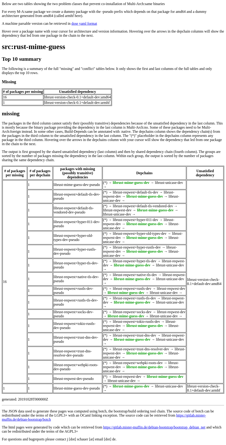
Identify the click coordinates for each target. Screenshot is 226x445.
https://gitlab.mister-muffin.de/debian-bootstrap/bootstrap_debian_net (154, 427)
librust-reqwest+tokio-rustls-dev (136, 321)
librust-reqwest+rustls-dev (132, 288)
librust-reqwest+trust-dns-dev (134, 335)
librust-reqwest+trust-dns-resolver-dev (141, 349)
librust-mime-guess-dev (131, 183)
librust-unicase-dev (169, 183)
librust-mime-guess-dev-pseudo (77, 185)
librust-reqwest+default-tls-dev (135, 192)
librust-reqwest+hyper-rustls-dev (137, 247)
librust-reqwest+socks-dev (132, 312)
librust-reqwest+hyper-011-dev (135, 220)
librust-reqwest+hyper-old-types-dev (139, 233)
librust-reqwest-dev (117, 210)
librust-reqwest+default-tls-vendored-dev (143, 206)
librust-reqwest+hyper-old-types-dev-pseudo (73, 238)
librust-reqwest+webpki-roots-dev (138, 363)
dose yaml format (84, 23)
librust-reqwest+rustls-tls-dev (134, 298)
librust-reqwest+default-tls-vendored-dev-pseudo (74, 210)
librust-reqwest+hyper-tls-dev (134, 261)
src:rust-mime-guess (33, 46)
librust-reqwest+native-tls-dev (135, 275)
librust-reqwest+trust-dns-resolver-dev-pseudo (73, 353)
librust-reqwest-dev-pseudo (74, 379)
